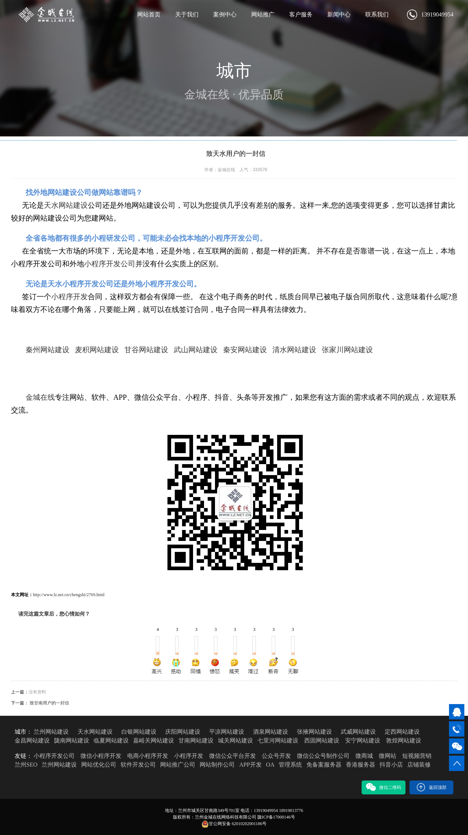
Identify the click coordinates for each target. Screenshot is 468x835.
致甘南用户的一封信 (49, 703)
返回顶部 (431, 787)
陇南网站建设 (71, 740)
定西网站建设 (402, 732)
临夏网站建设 (111, 740)
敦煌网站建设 (403, 740)
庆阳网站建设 (182, 732)
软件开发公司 (138, 764)
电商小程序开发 (147, 756)
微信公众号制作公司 (323, 756)
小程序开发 (69, 297)
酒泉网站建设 (270, 732)
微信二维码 (383, 787)
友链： (23, 756)
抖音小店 (391, 764)
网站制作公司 (217, 764)
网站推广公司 (177, 764)
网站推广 (263, 14)
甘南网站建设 (196, 740)
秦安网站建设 (245, 350)
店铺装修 (419, 764)
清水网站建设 (294, 350)
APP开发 (250, 764)
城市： (23, 732)
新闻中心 (339, 14)
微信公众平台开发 (232, 756)
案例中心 (225, 14)
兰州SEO (26, 764)
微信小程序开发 (100, 756)
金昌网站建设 (32, 740)
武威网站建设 (358, 732)
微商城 (364, 756)
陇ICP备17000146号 (276, 817)
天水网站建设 (66, 205)
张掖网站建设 (314, 732)
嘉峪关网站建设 (153, 740)
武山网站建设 (196, 350)
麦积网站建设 (97, 350)
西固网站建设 (321, 740)
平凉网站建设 (226, 732)
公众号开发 (276, 756)
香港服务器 (360, 764)
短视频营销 (416, 756)
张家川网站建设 (347, 350)
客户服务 (301, 14)
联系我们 (377, 14)
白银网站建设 (138, 732)
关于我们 (187, 14)
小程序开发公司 (109, 264)
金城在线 (40, 397)
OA (270, 764)
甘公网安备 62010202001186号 (234, 824)
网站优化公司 (98, 764)
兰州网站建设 (51, 732)
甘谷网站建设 (146, 350)
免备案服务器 (323, 764)
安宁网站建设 (362, 740)
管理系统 (290, 764)
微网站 (387, 756)
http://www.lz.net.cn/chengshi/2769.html (69, 594)
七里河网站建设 (277, 740)
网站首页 (149, 14)
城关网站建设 (235, 740)
